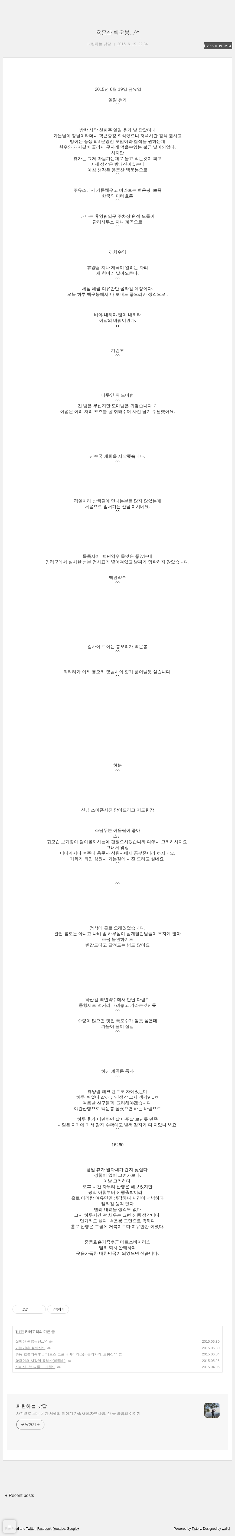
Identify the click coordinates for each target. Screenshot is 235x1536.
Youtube (59, 1529)
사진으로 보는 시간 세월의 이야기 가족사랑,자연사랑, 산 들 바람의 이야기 (78, 1413)
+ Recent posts (19, 1495)
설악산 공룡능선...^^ (31, 1341)
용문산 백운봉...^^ (117, 33)
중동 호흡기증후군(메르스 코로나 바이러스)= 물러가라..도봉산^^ (66, 1354)
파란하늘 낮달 (31, 1406)
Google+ (73, 1529)
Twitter (30, 1529)
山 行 (20, 1331)
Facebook (44, 1529)
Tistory (196, 1529)
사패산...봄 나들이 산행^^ (35, 1367)
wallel (226, 1529)
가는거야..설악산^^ (30, 1348)
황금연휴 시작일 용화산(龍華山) (40, 1361)
